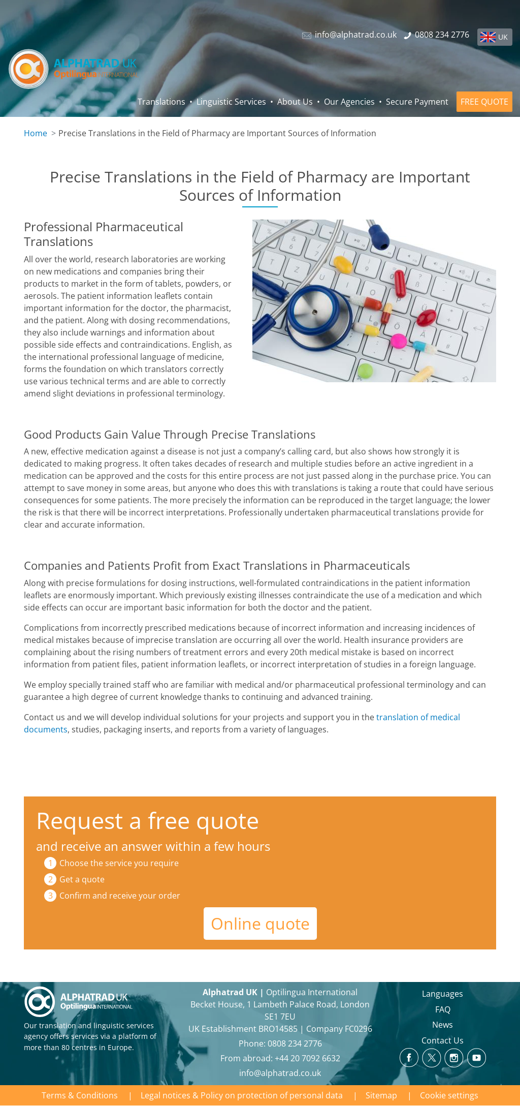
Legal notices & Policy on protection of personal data (242, 1095)
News (442, 1024)
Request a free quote (147, 820)
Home (35, 133)
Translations (161, 101)
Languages (442, 993)
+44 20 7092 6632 (307, 1058)
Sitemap (381, 1095)
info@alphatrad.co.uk (280, 1073)
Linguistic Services (231, 101)
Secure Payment (417, 101)
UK (503, 37)
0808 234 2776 (295, 1043)
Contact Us (442, 1040)
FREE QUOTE (484, 101)
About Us (295, 101)
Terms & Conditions (80, 1095)
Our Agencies (349, 101)
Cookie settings (449, 1095)
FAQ (442, 1009)
